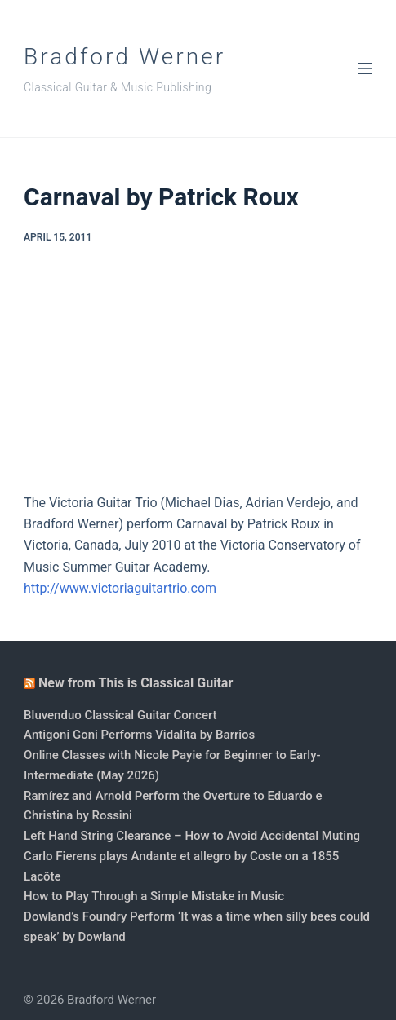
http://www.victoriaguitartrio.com (120, 588)
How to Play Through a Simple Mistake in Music (154, 896)
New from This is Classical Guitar (135, 683)
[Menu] (365, 68)
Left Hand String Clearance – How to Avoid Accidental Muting (192, 835)
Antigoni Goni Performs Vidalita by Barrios (139, 734)
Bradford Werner (124, 56)
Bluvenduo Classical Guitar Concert (120, 715)
